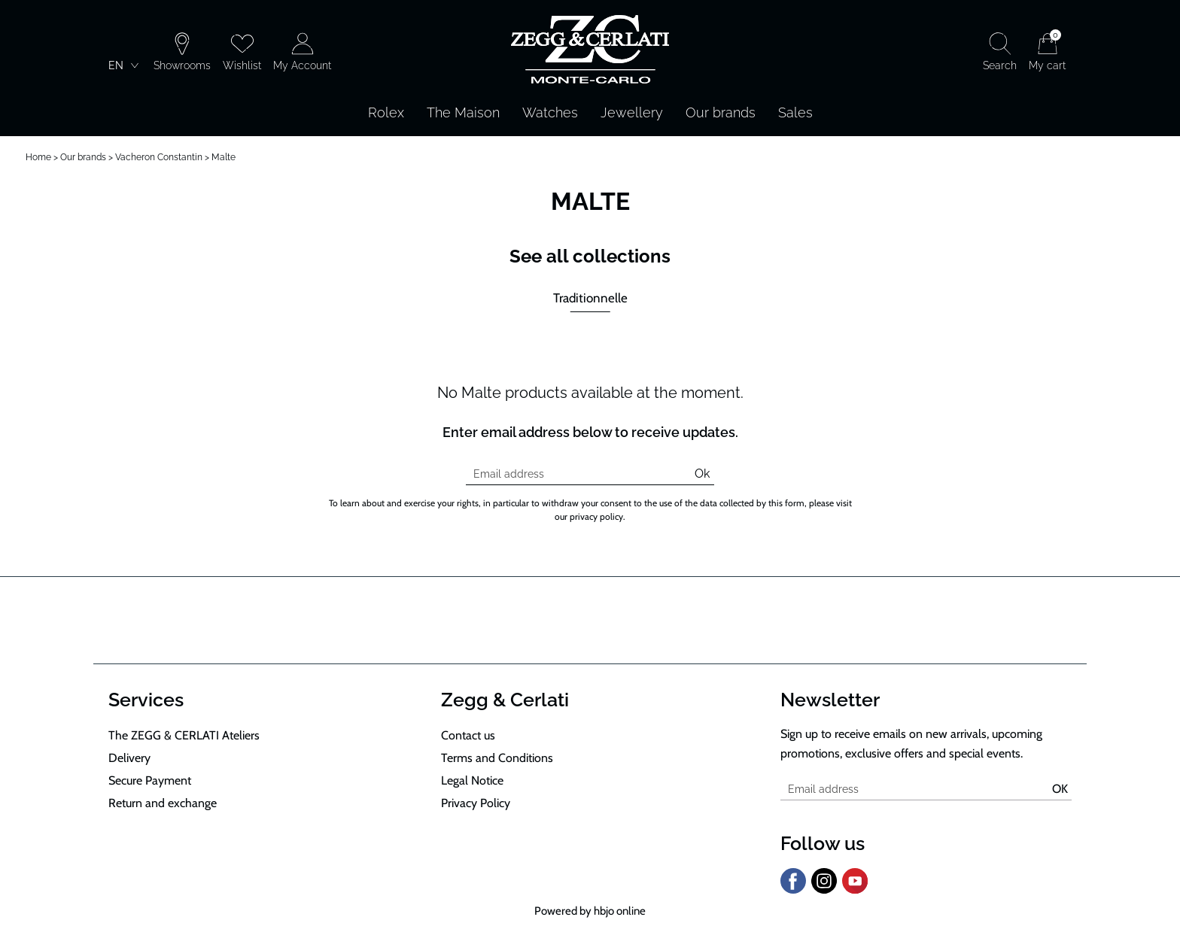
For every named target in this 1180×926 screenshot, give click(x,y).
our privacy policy (589, 516)
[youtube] (855, 890)
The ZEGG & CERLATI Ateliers (184, 735)
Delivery (129, 758)
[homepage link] (590, 50)
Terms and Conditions (497, 758)
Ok (702, 473)
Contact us (468, 735)
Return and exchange (162, 803)
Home (38, 157)
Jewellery (632, 112)
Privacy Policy (475, 803)
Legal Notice (472, 780)
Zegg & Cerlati (505, 699)
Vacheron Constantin (158, 157)
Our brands (721, 112)
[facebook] (793, 890)
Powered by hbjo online (590, 911)
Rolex (386, 112)
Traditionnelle (590, 297)
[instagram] (824, 890)
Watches (550, 112)
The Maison (463, 112)
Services (146, 699)
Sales (795, 112)
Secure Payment (149, 780)
